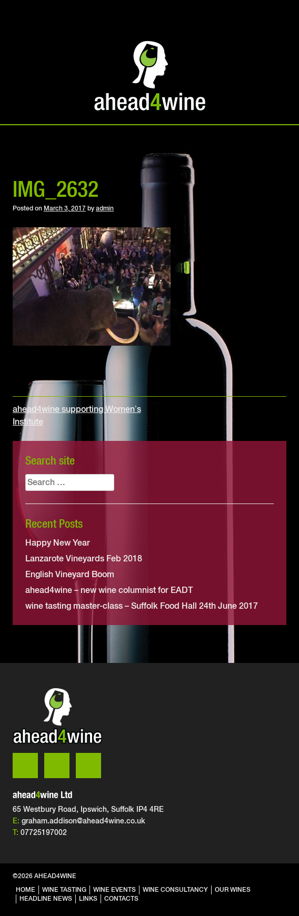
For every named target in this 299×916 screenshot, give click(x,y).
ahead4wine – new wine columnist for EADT (109, 590)
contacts (121, 898)
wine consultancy (175, 889)
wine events (114, 889)
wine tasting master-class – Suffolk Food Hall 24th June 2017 (141, 606)
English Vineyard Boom (69, 574)
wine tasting (64, 889)
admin (105, 208)
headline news (45, 898)
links (88, 898)
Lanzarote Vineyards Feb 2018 (83, 558)
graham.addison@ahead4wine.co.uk (83, 821)
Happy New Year (57, 543)
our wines (233, 889)
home (25, 889)
